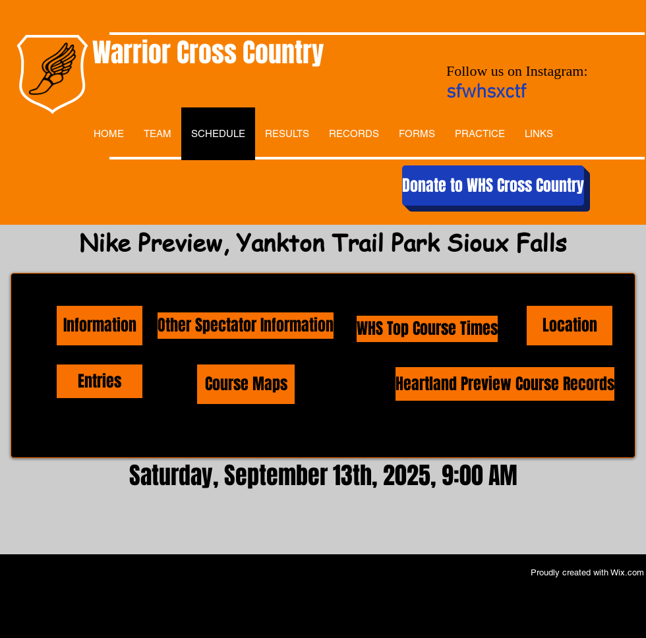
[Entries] (99, 381)
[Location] (569, 325)
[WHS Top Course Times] (427, 329)
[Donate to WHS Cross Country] (493, 185)
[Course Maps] (246, 384)
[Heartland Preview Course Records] (505, 384)
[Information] (99, 325)
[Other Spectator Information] (246, 325)
